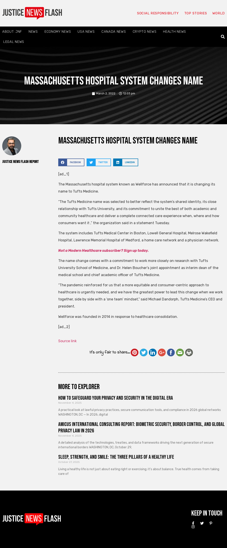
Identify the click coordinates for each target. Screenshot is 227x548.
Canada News (113, 32)
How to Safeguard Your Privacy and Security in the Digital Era (115, 398)
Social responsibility (158, 13)
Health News (174, 32)
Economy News (58, 32)
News (33, 32)
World (218, 13)
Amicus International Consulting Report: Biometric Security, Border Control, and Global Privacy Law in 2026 (141, 427)
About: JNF (12, 32)
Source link (67, 341)
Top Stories (195, 13)
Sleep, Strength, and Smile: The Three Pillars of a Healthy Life (116, 457)
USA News (86, 32)
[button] (223, 37)
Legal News (13, 42)
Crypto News (145, 32)
